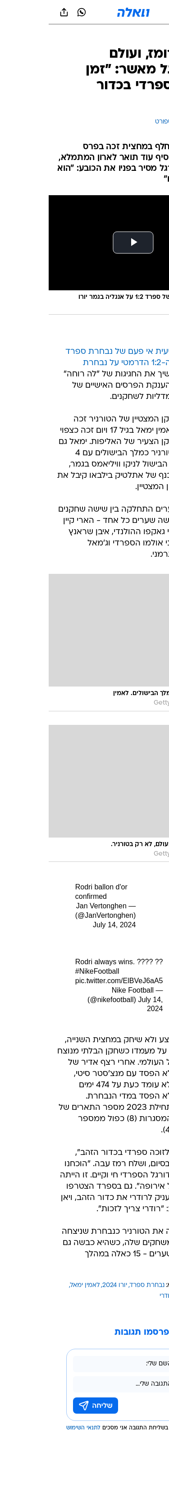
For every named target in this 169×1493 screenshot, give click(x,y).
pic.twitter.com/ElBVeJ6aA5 (70, 981)
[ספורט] (150, 36)
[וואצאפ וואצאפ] (32, 12)
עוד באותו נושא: (138, 1285)
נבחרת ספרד (98, 1285)
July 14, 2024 (65, 925)
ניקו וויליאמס (143, 1296)
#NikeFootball (49, 971)
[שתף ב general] (15, 12)
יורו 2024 (66, 1285)
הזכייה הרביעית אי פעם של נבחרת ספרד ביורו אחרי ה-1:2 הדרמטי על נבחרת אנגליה (88, 363)
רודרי (117, 1296)
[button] (130, 12)
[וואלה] (85, 12)
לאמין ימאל (36, 1285)
